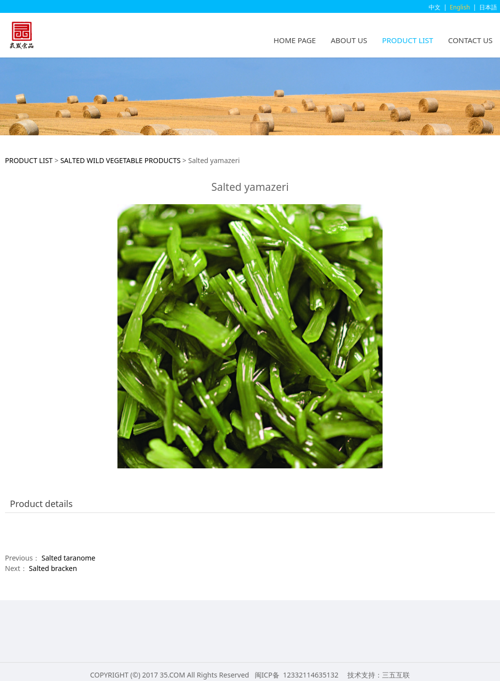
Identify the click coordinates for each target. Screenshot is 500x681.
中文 (435, 7)
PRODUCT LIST (407, 40)
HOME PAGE (295, 40)
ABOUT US (349, 40)
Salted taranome (69, 558)
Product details (41, 504)
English (460, 7)
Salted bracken (53, 568)
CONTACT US (470, 40)
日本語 (488, 7)
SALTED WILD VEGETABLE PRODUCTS (120, 160)
